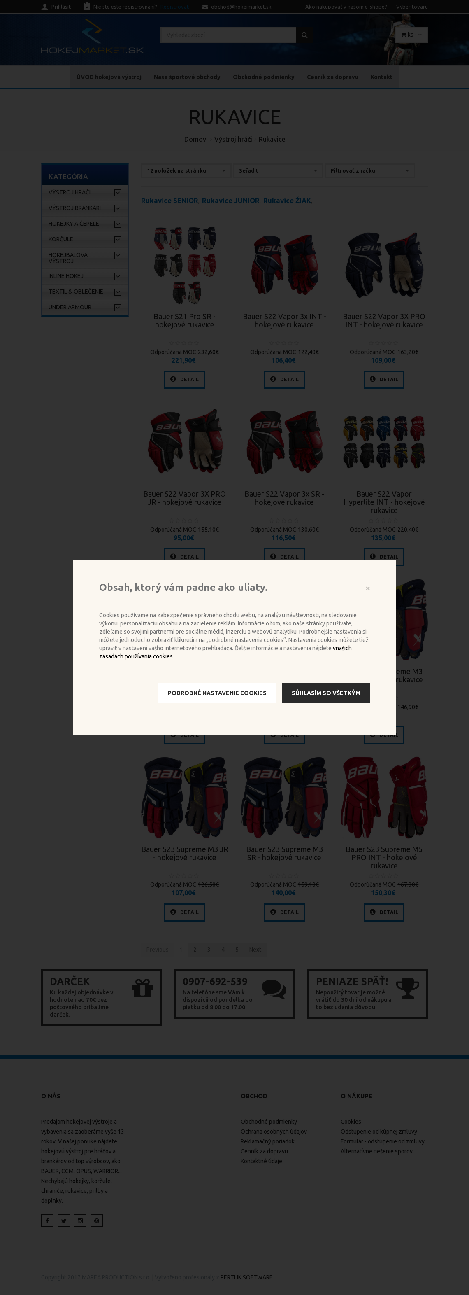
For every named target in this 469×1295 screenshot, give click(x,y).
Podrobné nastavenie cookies (217, 693)
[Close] (367, 587)
